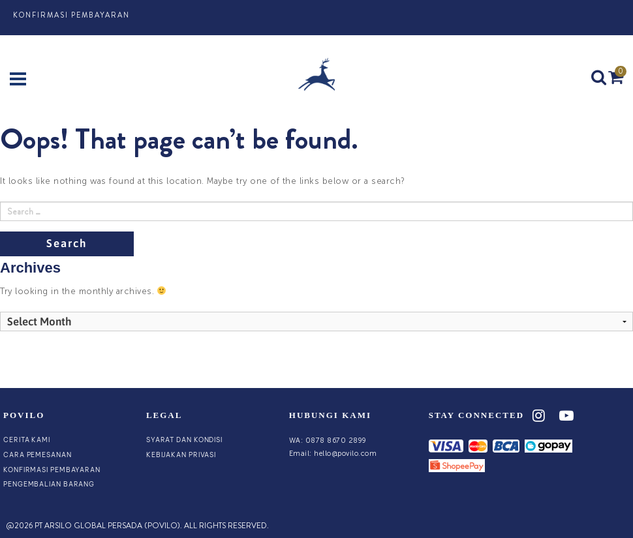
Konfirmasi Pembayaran (71, 15)
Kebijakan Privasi (181, 455)
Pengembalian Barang (49, 484)
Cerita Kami (26, 440)
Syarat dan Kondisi (184, 440)
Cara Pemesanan (37, 455)
